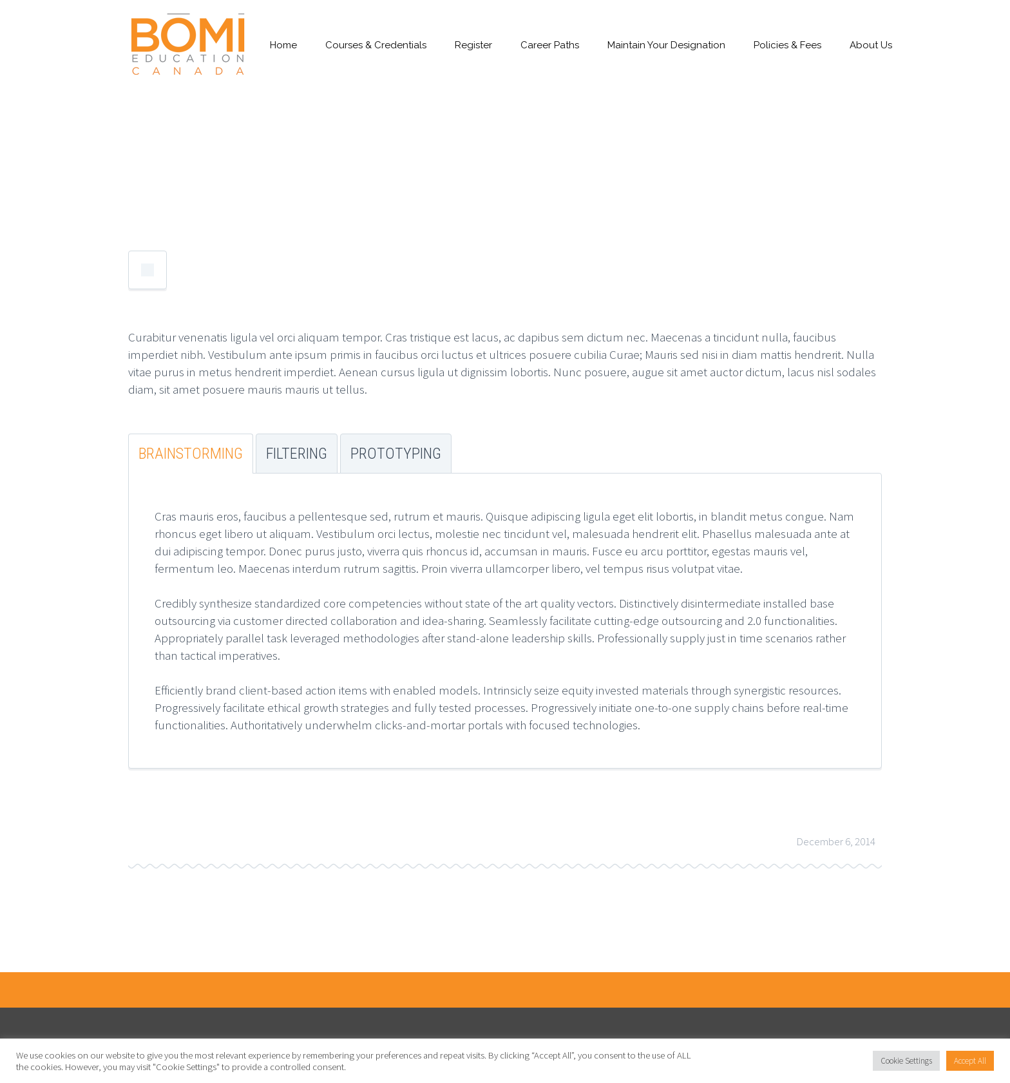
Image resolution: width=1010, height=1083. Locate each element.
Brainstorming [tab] (190, 454)
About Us (871, 45)
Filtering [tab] (296, 454)
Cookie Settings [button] (906, 1060)
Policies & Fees (787, 45)
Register (473, 45)
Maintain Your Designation (666, 45)
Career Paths (549, 45)
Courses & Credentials (375, 45)
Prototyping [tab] (395, 454)
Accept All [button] (970, 1060)
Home (283, 45)
